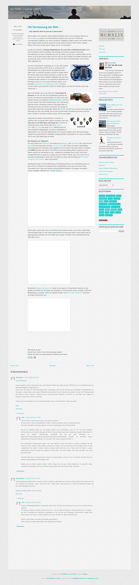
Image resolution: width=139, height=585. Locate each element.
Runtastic (20, 39)
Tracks (18, 41)
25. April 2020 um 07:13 (31, 377)
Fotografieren (103, 198)
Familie (119, 196)
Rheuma (101, 212)
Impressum (102, 52)
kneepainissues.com (92, 578)
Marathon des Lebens (114, 204)
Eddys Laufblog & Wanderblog (108, 168)
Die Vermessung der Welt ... (44, 27)
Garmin (51, 127)
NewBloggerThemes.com (79, 578)
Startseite (52, 366)
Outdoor (101, 209)
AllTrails (15, 35)
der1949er (111, 63)
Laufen (106, 201)
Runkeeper (64, 143)
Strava (30, 146)
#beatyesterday (18, 33)
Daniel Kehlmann (33, 38)
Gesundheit (117, 198)
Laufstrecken (17, 37)
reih (22, 417)
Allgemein (102, 196)
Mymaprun (75, 143)
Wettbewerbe (109, 215)
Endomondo (46, 143)
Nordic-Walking (116, 207)
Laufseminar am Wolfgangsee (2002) (47, 84)
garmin (21, 35)
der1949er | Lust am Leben (68, 574)
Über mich (102, 49)
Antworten (19, 409)
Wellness (101, 215)
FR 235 (63, 109)
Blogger (85, 574)
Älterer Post (90, 366)
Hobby (101, 201)
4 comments (19, 44)
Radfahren (113, 209)
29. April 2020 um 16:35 (32, 478)
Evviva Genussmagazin (106, 171)
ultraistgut (20, 478)
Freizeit (110, 198)
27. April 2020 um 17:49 (32, 417)
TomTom (38, 127)
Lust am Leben (103, 204)
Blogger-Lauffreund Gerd (44, 288)
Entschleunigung (110, 196)
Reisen (120, 209)
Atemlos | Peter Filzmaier (106, 162)
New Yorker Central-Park (75, 293)
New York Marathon (104, 207)
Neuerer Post (14, 366)
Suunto (59, 125)
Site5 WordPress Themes (53, 578)
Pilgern (107, 209)
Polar (29, 127)
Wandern (118, 212)
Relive (14, 39)
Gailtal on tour (103, 174)
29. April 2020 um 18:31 (33, 502)
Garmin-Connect (58, 146)
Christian (19, 377)
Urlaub (112, 212)
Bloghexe (102, 165)
